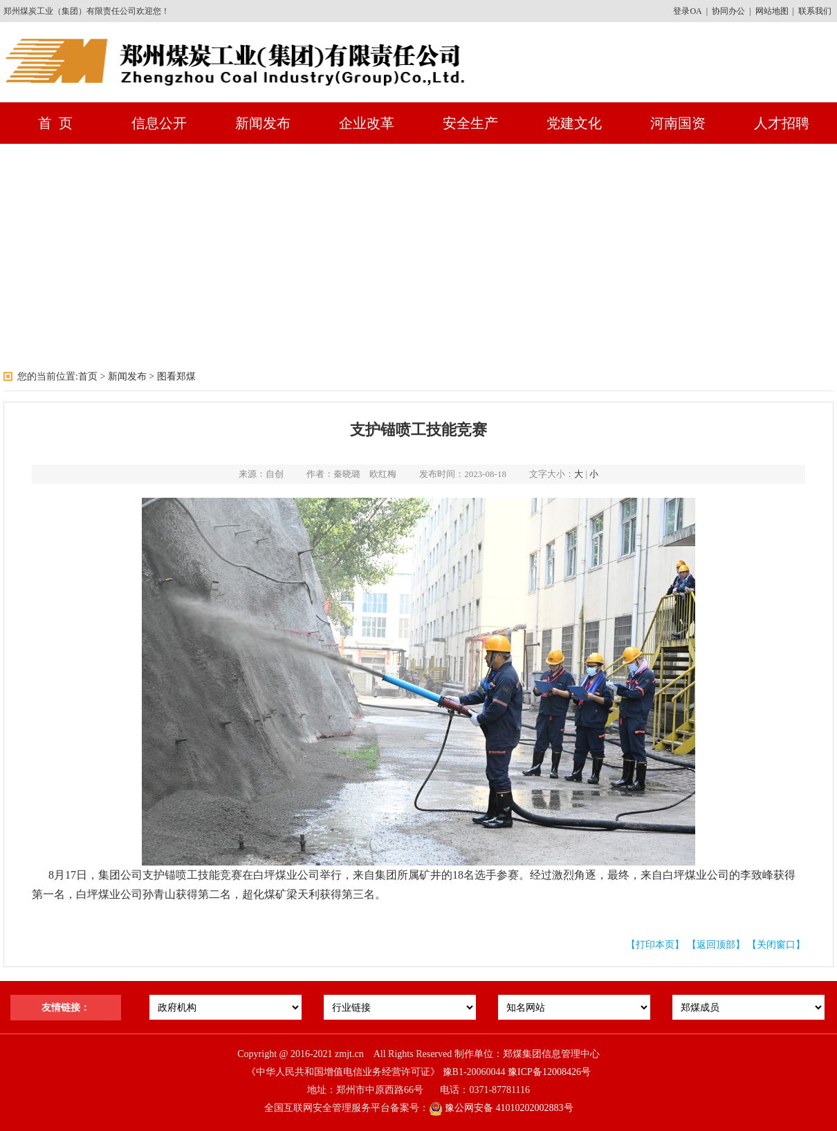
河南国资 (678, 123)
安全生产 (470, 123)
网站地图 (772, 11)
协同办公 (728, 11)
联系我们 (814, 11)
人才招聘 (781, 123)
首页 (88, 376)
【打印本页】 (655, 945)
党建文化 (574, 123)
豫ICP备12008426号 (549, 1072)
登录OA (687, 11)
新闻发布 (263, 123)
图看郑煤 (176, 376)
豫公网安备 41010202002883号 (501, 1108)
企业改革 (366, 123)
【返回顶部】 (716, 945)
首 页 (55, 123)
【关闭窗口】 (776, 945)
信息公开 (159, 123)
